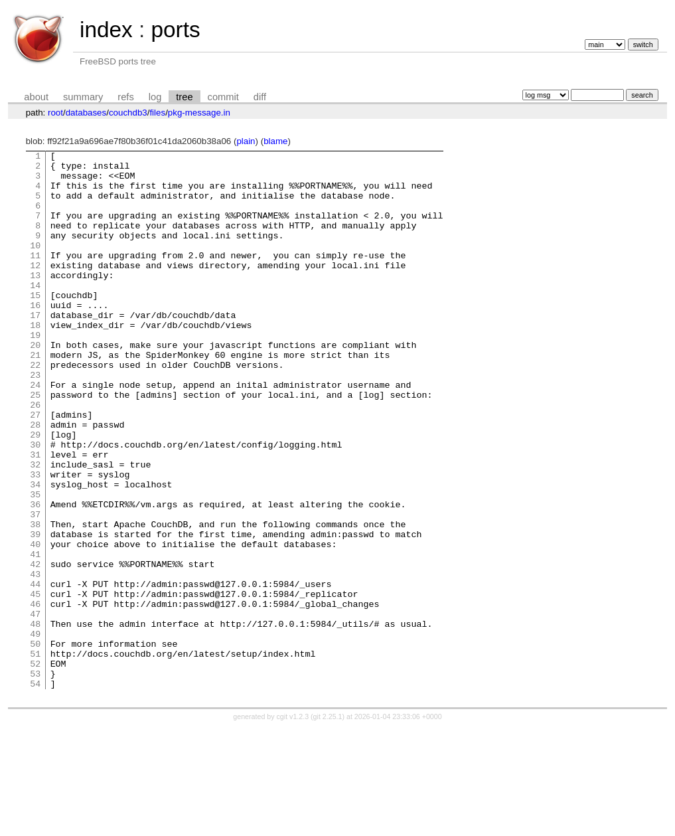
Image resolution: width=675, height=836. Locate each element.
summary (83, 97)
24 (35, 432)
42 (35, 647)
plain (245, 141)
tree (184, 97)
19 (35, 372)
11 (35, 277)
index (106, 29)
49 (35, 731)
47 (35, 707)
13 (35, 301)
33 (35, 540)
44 (35, 671)
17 (35, 349)
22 (35, 408)
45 (35, 683)
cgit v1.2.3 (293, 824)
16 (35, 337)
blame (275, 141)
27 (35, 468)
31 (35, 516)
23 (35, 420)
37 (35, 588)
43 (35, 659)
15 (35, 325)
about (36, 97)
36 (35, 576)
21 (35, 396)
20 (35, 384)
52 (35, 767)
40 (35, 623)
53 (35, 779)
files (157, 113)
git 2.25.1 (327, 824)
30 (35, 504)
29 (35, 492)
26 (35, 456)
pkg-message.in (199, 113)
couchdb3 (128, 113)
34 (35, 552)
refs (125, 97)
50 (35, 743)
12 (35, 289)
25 (35, 444)
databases (86, 113)
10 (35, 265)
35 (35, 564)
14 (35, 313)
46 (35, 695)
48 (35, 719)
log (155, 97)
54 (35, 791)
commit (223, 97)
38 (35, 600)
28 (35, 480)
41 (35, 635)
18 (35, 361)
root (55, 113)
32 (35, 528)
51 (35, 755)
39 (35, 612)
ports (175, 29)
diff (260, 97)
